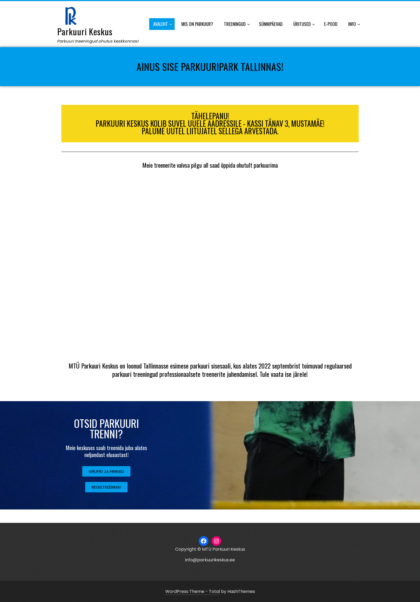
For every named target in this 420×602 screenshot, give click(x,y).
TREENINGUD (237, 24)
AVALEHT (162, 24)
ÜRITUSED (304, 24)
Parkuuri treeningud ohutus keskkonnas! (98, 41)
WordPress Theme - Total (192, 591)
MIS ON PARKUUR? (197, 24)
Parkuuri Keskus (84, 31)
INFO (354, 24)
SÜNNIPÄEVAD (271, 24)
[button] (106, 471)
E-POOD (331, 24)
